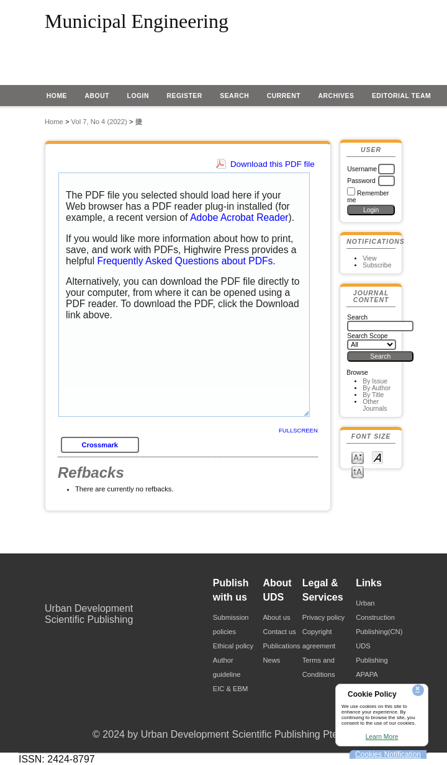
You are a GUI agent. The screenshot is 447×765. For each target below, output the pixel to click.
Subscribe (377, 265)
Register (184, 95)
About (97, 95)
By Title (373, 394)
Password (361, 180)
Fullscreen (298, 430)
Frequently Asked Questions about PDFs (185, 261)
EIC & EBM (230, 688)
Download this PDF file (272, 164)
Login (138, 95)
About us (276, 617)
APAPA (367, 674)
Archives (336, 95)
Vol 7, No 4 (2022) (99, 121)
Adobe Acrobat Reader (239, 217)
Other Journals (375, 405)
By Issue (375, 381)
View (369, 258)
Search (234, 95)
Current (283, 95)
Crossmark (100, 445)
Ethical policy (233, 646)
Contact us (279, 631)
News (271, 660)
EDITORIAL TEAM (401, 95)
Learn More (382, 736)
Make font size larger (357, 471)
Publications (281, 646)
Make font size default (377, 457)
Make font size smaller (357, 457)
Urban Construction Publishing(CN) (379, 617)
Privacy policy (323, 617)
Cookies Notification (388, 754)
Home (57, 95)
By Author (377, 388)
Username (362, 169)
